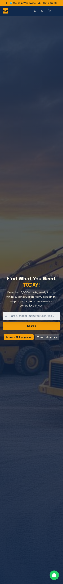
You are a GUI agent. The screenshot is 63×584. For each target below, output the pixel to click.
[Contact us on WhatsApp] (54, 575)
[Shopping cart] (49, 10)
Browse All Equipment (19, 337)
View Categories (47, 337)
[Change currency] (42, 10)
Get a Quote (50, 3)
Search (31, 325)
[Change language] (34, 10)
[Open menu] (57, 10)
